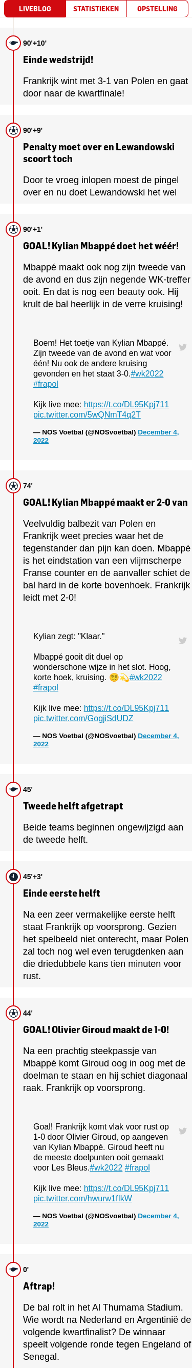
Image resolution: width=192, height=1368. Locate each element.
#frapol (45, 384)
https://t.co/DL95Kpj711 (126, 404)
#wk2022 (147, 373)
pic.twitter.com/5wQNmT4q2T (87, 414)
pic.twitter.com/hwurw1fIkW (82, 1198)
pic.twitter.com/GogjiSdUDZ (83, 718)
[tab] (35, 8)
